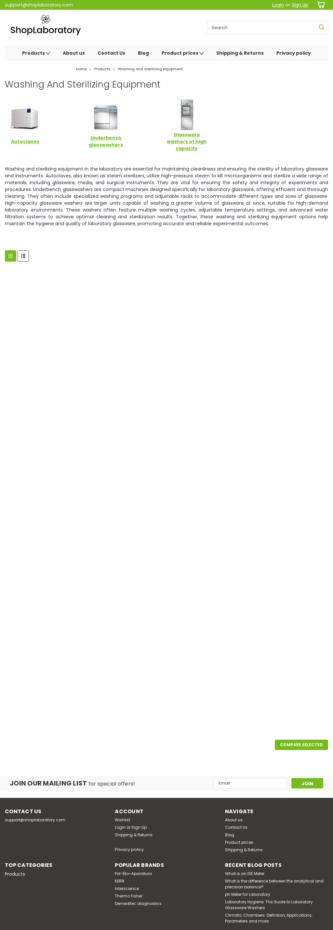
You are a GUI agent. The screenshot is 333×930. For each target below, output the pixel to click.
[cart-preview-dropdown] (320, 4)
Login (278, 5)
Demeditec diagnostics (138, 903)
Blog (143, 53)
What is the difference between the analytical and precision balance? (274, 884)
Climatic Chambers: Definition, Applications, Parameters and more (268, 918)
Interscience (127, 888)
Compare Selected (301, 744)
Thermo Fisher (128, 896)
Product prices (183, 53)
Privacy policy (293, 53)
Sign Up (300, 5)
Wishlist (122, 820)
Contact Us (111, 53)
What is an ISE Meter (244, 873)
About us (74, 53)
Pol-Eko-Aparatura (133, 873)
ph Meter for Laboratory (247, 894)
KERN (119, 881)
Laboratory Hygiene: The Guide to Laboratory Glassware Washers (269, 904)
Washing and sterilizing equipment (150, 69)
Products (36, 53)
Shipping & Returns (240, 53)
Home (81, 69)
